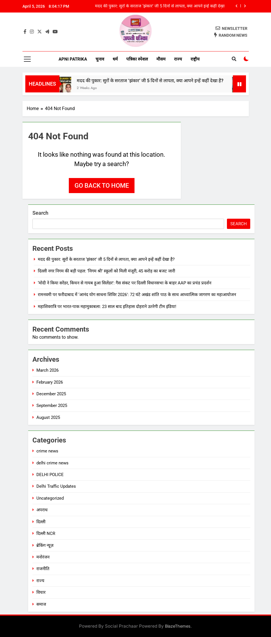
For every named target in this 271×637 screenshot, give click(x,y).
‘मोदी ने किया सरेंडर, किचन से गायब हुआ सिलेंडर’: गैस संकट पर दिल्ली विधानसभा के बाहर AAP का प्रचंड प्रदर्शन (124, 283)
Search (40, 213)
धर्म (115, 59)
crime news (47, 451)
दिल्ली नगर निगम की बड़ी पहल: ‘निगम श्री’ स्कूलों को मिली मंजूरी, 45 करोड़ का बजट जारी (106, 271)
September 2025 (51, 405)
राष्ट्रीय (195, 59)
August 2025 (48, 417)
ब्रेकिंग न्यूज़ (44, 545)
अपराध (41, 509)
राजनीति (42, 568)
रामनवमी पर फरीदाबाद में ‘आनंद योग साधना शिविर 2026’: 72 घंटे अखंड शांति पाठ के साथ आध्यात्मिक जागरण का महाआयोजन (137, 294)
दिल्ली (40, 521)
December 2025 (51, 393)
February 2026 (49, 382)
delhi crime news (52, 463)
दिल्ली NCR (45, 533)
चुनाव (100, 59)
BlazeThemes (178, 626)
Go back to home (102, 185)
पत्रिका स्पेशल (137, 59)
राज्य (178, 59)
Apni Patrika (73, 59)
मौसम (161, 59)
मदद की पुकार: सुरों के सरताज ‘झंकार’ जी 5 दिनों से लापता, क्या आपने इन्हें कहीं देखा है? (160, 6)
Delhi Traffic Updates (56, 486)
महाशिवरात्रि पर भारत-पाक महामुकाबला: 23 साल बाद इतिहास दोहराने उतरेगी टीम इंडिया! (107, 306)
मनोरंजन (42, 557)
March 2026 (47, 370)
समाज (41, 604)
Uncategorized (50, 498)
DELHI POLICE (50, 474)
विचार (40, 592)
